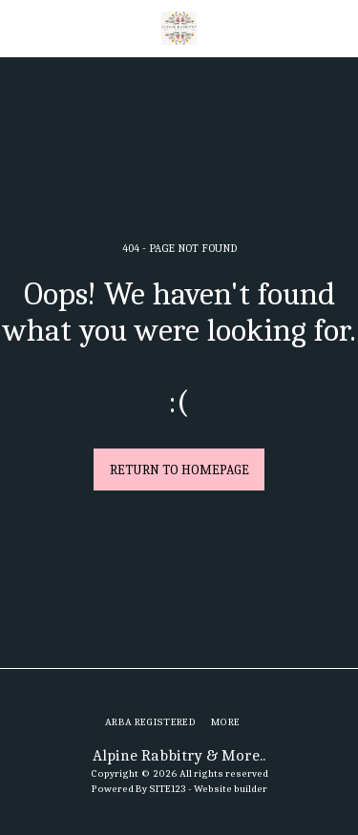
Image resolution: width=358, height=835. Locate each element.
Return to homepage (179, 470)
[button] (21, 27)
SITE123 (167, 789)
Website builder (230, 789)
